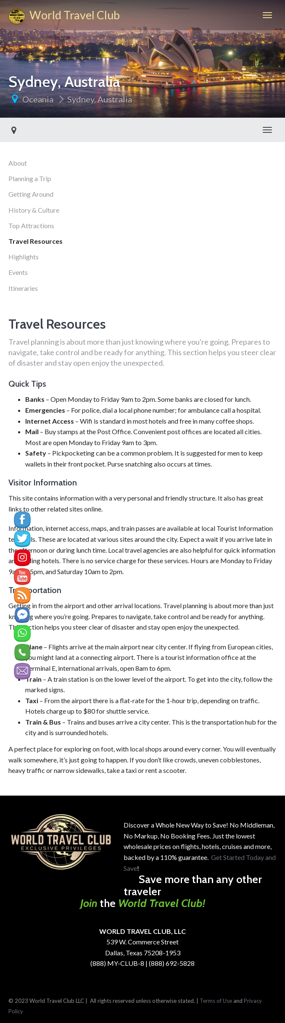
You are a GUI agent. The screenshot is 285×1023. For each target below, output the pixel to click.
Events (18, 272)
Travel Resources (35, 241)
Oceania (37, 99)
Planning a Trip (29, 178)
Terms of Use (216, 1000)
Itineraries (23, 288)
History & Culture (33, 210)
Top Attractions (31, 225)
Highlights (23, 257)
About (17, 163)
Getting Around (30, 194)
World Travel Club (64, 16)
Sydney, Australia (99, 99)
